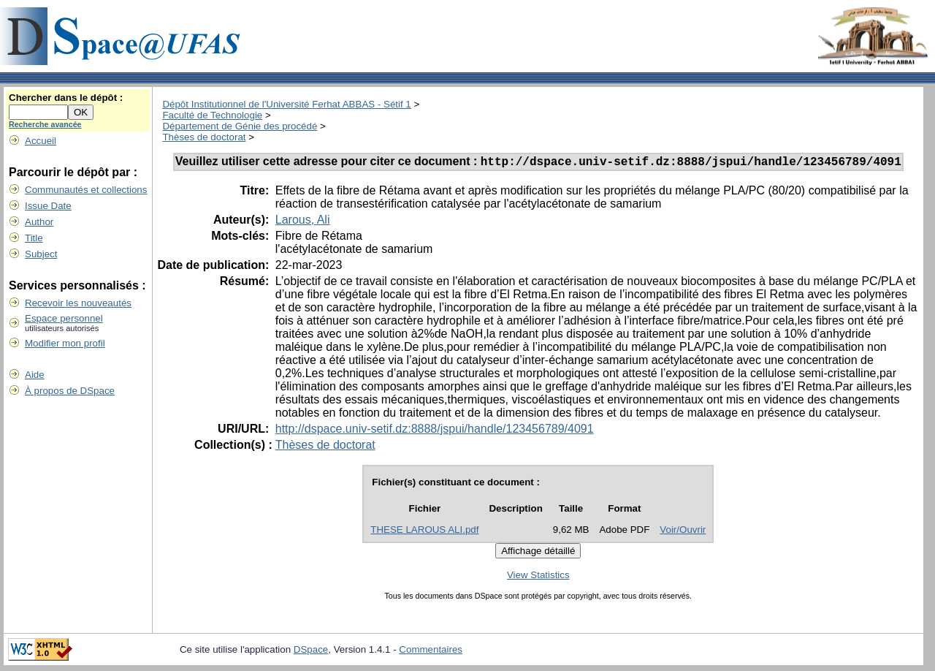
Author (39, 221)
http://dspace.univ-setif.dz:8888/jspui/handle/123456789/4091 (434, 431)
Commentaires (430, 651)
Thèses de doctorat (203, 137)
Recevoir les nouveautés (78, 302)
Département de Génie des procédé (239, 126)
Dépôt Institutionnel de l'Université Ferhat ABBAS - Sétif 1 (286, 104)
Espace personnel (64, 318)
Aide (35, 374)
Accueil (40, 140)
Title (34, 237)
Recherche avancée (45, 124)
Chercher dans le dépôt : (66, 97)
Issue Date (48, 205)
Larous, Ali (302, 222)
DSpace (311, 651)
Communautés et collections (86, 189)
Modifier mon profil (65, 343)
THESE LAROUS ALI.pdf (424, 531)
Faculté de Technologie (212, 115)
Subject (41, 254)
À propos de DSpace (70, 390)
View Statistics (538, 577)
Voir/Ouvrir (683, 531)
